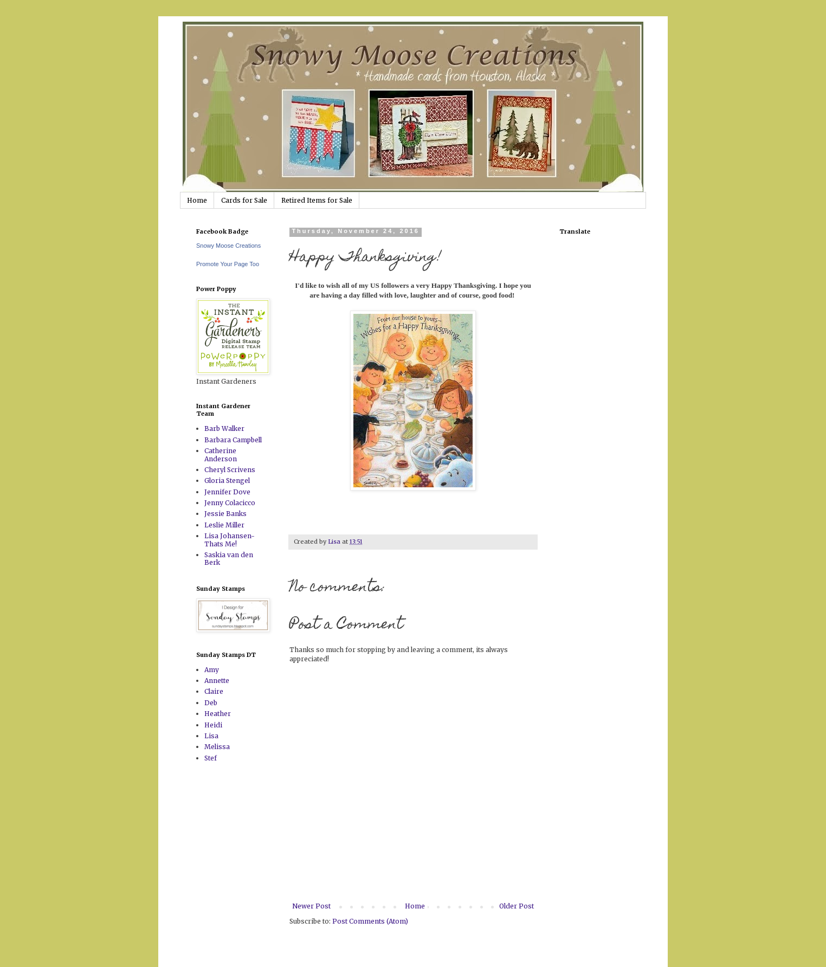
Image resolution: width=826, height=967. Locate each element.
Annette (216, 680)
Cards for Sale (244, 200)
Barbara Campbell (233, 440)
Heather (217, 714)
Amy (211, 670)
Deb (210, 703)
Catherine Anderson (220, 454)
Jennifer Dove (227, 492)
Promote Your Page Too (227, 264)
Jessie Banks (225, 514)
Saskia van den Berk (228, 558)
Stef (210, 758)
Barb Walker (224, 428)
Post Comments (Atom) (370, 921)
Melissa (217, 747)
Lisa (211, 736)
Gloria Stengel (227, 480)
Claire (213, 691)
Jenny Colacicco (229, 503)
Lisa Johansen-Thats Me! (229, 539)
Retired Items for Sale (316, 200)
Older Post (516, 906)
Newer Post (311, 906)
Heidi (213, 725)
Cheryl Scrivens (229, 470)
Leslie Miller (224, 525)
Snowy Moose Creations (228, 245)
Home (197, 200)
